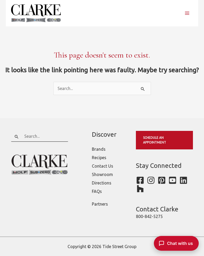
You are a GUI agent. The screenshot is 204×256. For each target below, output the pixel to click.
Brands (99, 149)
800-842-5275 (149, 216)
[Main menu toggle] (187, 13)
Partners (100, 204)
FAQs (97, 191)
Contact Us (102, 166)
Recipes (99, 157)
